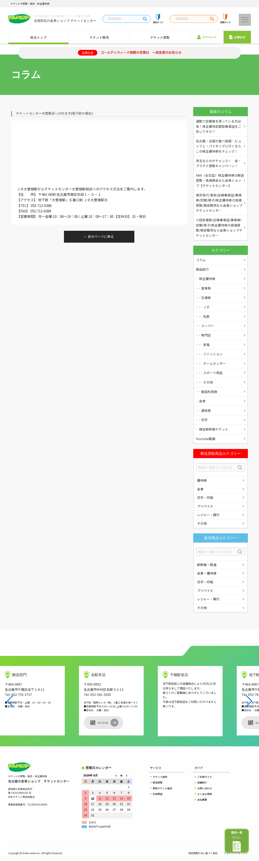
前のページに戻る (101, 236)
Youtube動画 (205, 438)
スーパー (207, 325)
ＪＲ (206, 306)
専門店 (206, 335)
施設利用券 (209, 391)
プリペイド (205, 506)
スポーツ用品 (213, 372)
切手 (204, 419)
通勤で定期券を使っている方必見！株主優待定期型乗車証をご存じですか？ (218, 126)
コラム (201, 259)
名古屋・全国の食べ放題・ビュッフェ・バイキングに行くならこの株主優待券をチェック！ (218, 146)
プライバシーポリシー (236, 853)
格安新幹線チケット (213, 429)
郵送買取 (157, 782)
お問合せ (237, 37)
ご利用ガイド (204, 776)
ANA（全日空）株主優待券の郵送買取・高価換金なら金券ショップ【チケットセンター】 (220, 180)
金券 (202, 401)
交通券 (206, 297)
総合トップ (38, 37)
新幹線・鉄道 (207, 564)
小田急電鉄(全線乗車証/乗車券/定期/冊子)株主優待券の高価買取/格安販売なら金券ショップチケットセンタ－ (219, 227)
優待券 (202, 480)
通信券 (206, 410)
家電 (206, 344)
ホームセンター (214, 363)
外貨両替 (157, 794)
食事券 (206, 288)
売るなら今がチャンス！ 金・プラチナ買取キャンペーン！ (218, 163)
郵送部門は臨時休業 (100, 826)
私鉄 (206, 316)
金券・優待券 (207, 573)
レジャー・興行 (208, 514)
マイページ (207, 37)
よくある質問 (204, 794)
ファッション (213, 353)
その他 (208, 382)
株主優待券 (207, 278)
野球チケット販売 (162, 788)
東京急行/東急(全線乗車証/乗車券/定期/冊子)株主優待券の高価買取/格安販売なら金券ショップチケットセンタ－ (219, 203)
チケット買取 (160, 37)
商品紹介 (202, 269)
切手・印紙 (205, 497)
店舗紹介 (202, 782)
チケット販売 (99, 37)
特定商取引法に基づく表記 (203, 853)
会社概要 (202, 799)
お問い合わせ (204, 788)
